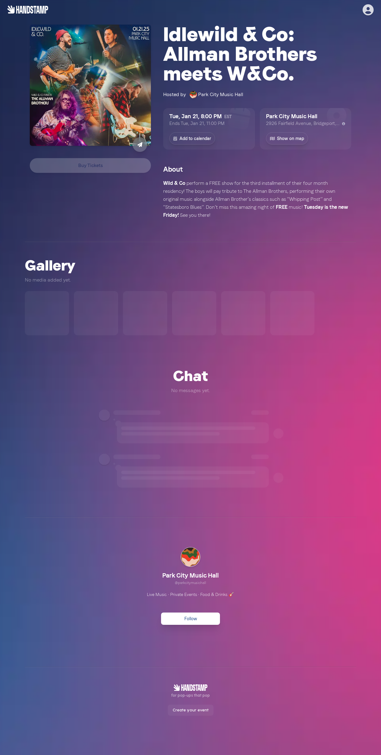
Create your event (191, 709)
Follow (190, 618)
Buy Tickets (90, 165)
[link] (190, 566)
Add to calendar (192, 138)
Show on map (287, 138)
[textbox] (257, 199)
